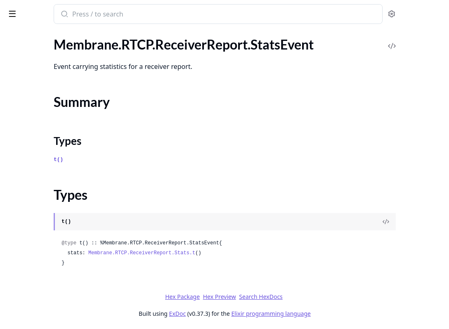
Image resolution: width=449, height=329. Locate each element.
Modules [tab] (49, 35)
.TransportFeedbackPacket (43, 226)
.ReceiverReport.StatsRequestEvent (56, 170)
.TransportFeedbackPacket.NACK (53, 237)
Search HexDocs (322, 296)
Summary (27, 145)
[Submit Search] (159, 15)
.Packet (16, 86)
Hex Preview (281, 297)
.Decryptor (21, 291)
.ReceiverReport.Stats (36, 119)
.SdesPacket (23, 203)
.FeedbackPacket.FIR (35, 53)
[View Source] (414, 222)
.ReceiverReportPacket (38, 181)
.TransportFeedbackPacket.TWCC (53, 248)
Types (22, 155)
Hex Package (244, 297)
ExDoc (239, 313)
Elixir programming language (332, 313)
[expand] (115, 76)
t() (153, 159)
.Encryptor (20, 302)
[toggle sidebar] (113, 13)
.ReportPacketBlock (34, 192)
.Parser (16, 97)
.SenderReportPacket (36, 214)
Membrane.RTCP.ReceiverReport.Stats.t (236, 253)
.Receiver (18, 108)
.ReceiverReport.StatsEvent (44, 131)
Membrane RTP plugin (46, 10)
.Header (17, 75)
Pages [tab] (15, 35)
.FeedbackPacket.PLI (35, 64)
